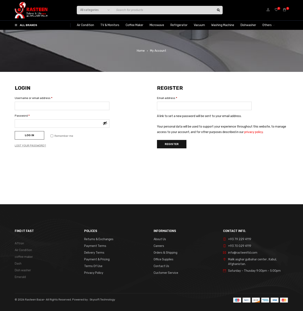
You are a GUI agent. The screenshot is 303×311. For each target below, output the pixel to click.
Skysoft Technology (102, 299)
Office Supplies (163, 259)
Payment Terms (95, 246)
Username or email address (33, 98)
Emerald (20, 277)
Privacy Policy (93, 273)
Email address (167, 98)
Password (22, 115)
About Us (160, 239)
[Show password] (105, 123)
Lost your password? (30, 145)
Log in (29, 135)
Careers (159, 246)
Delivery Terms (94, 252)
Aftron (19, 243)
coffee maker (24, 257)
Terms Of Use (93, 266)
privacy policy (253, 132)
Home (141, 51)
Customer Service (166, 273)
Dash (18, 263)
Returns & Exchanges (98, 239)
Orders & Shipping (165, 252)
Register (172, 144)
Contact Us (161, 266)
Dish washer (23, 270)
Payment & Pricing (97, 259)
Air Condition (23, 250)
